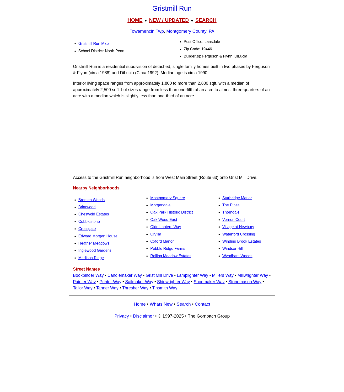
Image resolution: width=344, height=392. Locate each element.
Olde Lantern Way (165, 227)
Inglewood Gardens (95, 250)
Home (140, 304)
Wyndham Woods (237, 256)
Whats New (161, 304)
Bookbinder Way (88, 275)
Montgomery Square (167, 198)
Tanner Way (107, 288)
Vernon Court (233, 220)
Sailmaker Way (139, 281)
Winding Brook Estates (241, 241)
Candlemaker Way (125, 275)
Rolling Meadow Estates (170, 256)
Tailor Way (82, 288)
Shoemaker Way (209, 281)
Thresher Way (135, 288)
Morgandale (160, 205)
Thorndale (231, 212)
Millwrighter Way (252, 275)
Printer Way (110, 281)
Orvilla (155, 234)
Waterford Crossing (238, 234)
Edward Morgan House (98, 236)
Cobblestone (89, 222)
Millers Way (223, 275)
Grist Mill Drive (159, 275)
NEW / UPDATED (169, 20)
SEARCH (206, 20)
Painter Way (84, 281)
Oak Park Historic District (171, 212)
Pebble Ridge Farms (167, 248)
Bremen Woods (91, 200)
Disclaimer (143, 316)
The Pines (231, 205)
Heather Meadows (93, 243)
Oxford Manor (162, 241)
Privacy (121, 316)
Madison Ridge (91, 258)
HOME (134, 20)
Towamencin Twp (147, 31)
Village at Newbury (238, 227)
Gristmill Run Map (93, 44)
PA (212, 31)
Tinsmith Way (164, 288)
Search (184, 304)
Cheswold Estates (93, 214)
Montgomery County (186, 31)
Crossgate (87, 229)
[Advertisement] (172, 136)
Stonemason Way (244, 281)
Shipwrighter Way (173, 281)
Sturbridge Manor (237, 198)
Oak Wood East (163, 220)
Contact (202, 304)
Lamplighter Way (192, 275)
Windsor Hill (232, 248)
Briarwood (87, 207)
